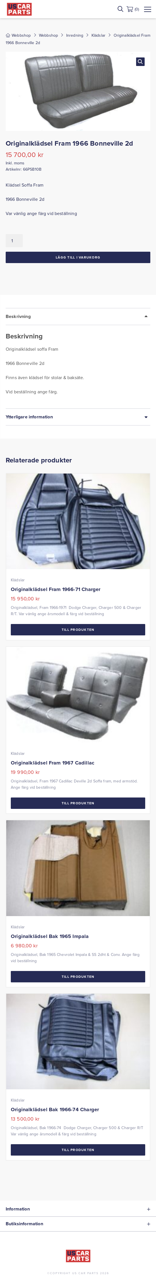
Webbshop (48, 35)
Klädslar (98, 35)
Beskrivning (18, 316)
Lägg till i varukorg (78, 257)
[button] (140, 61)
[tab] (78, 358)
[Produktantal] (14, 240)
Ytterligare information (29, 417)
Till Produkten (78, 629)
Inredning (74, 35)
